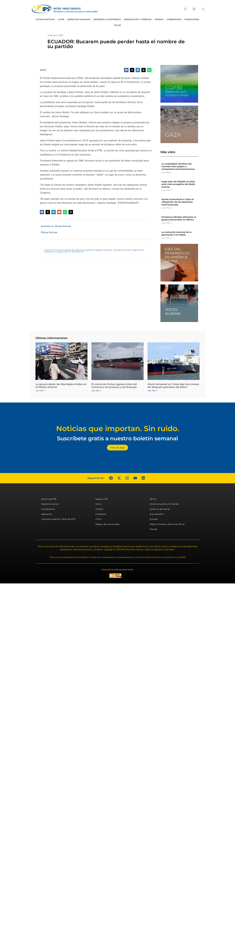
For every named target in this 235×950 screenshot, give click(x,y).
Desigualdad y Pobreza (138, 19)
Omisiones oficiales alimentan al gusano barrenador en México (178, 218)
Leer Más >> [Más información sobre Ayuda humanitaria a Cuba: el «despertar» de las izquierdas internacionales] (166, 208)
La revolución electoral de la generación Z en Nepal (176, 233)
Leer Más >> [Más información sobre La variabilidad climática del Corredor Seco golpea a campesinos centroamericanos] (166, 172)
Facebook (101, 514)
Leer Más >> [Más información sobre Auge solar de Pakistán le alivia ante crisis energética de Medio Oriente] (166, 190)
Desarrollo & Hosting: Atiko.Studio (117, 569)
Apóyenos (46, 514)
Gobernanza (174, 19)
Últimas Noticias (45, 19)
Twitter (99, 509)
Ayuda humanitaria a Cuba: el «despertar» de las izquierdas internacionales (177, 202)
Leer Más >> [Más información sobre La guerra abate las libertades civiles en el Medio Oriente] (40, 390)
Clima (61, 19)
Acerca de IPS (48, 499)
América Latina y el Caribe (164, 504)
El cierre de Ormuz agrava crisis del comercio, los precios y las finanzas (114, 386)
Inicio (99, 504)
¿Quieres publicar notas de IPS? (58, 519)
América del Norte (160, 509)
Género (159, 19)
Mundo (153, 529)
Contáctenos (48, 509)
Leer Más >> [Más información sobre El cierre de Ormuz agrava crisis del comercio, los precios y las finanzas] (96, 390)
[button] (203, 9)
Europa (153, 519)
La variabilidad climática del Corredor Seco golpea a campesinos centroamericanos (178, 166)
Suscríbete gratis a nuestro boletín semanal (117, 438)
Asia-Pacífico (157, 514)
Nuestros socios (50, 504)
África (153, 499)
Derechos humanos (78, 19)
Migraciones (192, 19)
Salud (117, 25)
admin (43, 69)
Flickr (99, 519)
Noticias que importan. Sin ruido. (117, 428)
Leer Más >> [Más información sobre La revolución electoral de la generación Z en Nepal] (166, 238)
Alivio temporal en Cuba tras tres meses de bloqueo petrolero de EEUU (173, 386)
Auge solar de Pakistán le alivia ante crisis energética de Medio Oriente (178, 184)
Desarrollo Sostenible (107, 19)
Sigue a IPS (102, 499)
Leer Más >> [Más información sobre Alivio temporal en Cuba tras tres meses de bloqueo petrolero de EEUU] (153, 390)
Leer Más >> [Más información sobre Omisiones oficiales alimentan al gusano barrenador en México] (166, 223)
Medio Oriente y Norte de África (167, 524)
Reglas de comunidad (107, 524)
